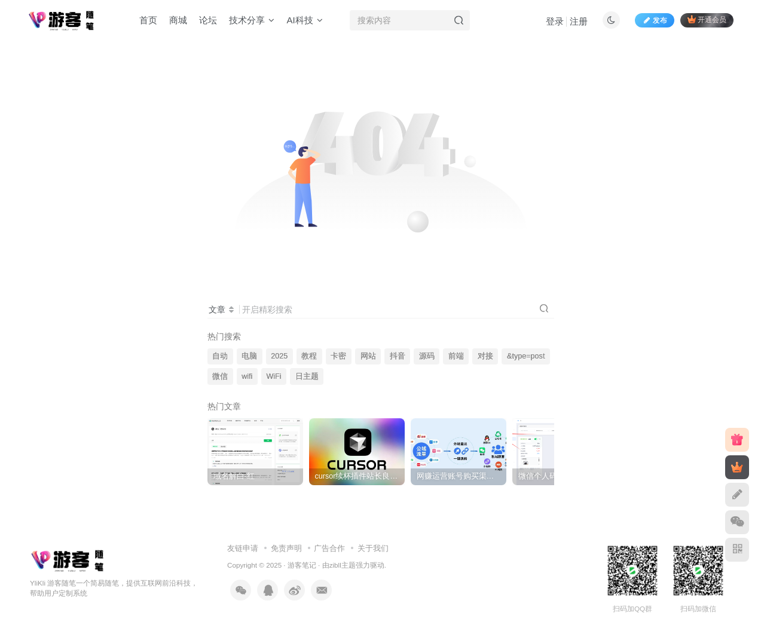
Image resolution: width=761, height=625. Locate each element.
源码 (427, 356)
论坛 (208, 20)
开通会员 (706, 19)
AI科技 (304, 20)
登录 (555, 21)
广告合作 (329, 548)
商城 (178, 20)
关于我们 (373, 548)
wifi (247, 376)
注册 (579, 21)
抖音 (397, 356)
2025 (279, 356)
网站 (368, 356)
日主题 (307, 376)
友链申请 (242, 548)
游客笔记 (302, 565)
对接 (485, 356)
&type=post (526, 356)
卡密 (338, 356)
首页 (148, 20)
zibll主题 (342, 565)
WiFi (273, 376)
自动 (220, 356)
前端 (456, 356)
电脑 (249, 356)
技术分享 (251, 20)
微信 (220, 376)
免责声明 (286, 548)
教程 (309, 356)
